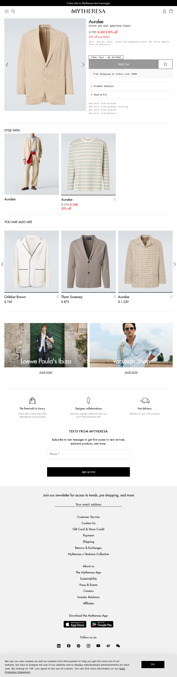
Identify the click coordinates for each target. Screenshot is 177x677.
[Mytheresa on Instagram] (88, 646)
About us (88, 566)
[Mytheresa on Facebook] (69, 646)
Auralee (96, 21)
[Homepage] (88, 11)
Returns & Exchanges (88, 547)
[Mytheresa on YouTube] (98, 646)
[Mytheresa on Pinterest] (78, 646)
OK (153, 664)
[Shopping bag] (171, 11)
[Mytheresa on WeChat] (118, 646)
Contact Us (88, 523)
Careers (88, 591)
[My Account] (164, 11)
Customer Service (88, 517)
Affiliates (88, 603)
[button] (7, 65)
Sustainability (88, 578)
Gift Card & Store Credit (88, 529)
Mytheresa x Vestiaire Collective (88, 554)
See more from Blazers (102, 113)
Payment (88, 535)
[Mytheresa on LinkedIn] (59, 646)
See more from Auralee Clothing (108, 106)
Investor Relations (88, 597)
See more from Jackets (102, 109)
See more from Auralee (102, 103)
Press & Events (88, 584)
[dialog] (88, 666)
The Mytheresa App (88, 572)
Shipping (88, 541)
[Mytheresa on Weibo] (108, 646)
